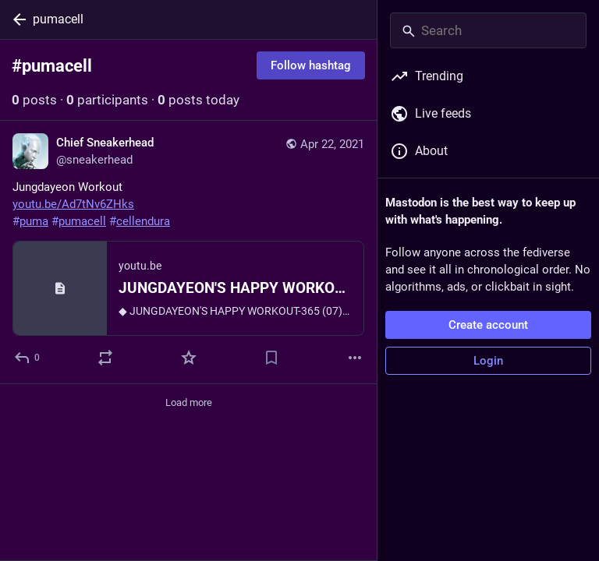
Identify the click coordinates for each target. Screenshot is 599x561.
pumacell (58, 19)
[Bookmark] (271, 357)
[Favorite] (188, 357)
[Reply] (27, 357)
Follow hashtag (311, 65)
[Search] (488, 30)
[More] (355, 357)
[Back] (16, 19)
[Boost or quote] (105, 357)
